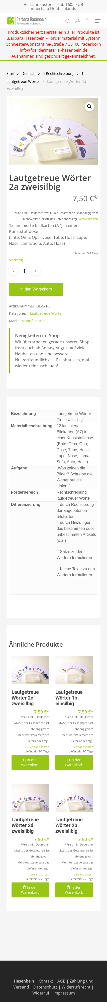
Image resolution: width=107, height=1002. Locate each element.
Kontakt (45, 981)
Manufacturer (33, 320)
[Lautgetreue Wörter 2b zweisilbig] (74, 798)
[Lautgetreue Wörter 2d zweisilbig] (30, 798)
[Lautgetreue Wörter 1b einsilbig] (74, 670)
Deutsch (29, 73)
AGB (61, 981)
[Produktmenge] (24, 271)
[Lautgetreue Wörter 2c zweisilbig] (30, 670)
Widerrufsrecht (76, 987)
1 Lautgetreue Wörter (45, 313)
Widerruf (40, 993)
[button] (89, 106)
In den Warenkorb (36, 289)
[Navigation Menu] (97, 20)
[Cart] (87, 20)
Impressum (64, 993)
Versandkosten (88, 219)
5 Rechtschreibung (58, 73)
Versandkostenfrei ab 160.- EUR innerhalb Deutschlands (53, 6)
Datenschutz (45, 987)
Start (11, 73)
